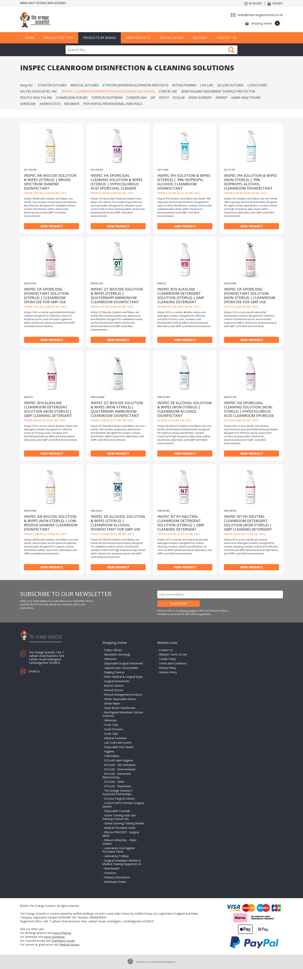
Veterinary (110, 720)
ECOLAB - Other (114, 781)
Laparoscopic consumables (121, 668)
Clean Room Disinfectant (119, 708)
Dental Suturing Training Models (124, 823)
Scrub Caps (111, 733)
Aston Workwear (54, 937)
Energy (221, 97)
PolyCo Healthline (36, 97)
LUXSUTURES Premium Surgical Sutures (123, 804)
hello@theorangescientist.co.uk (260, 15)
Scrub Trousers (113, 729)
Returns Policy (168, 672)
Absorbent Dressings (117, 654)
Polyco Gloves (113, 650)
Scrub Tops (111, 725)
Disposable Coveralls (117, 811)
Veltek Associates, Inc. (39, 91)
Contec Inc (168, 91)
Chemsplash (136, 97)
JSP (153, 97)
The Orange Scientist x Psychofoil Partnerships (117, 792)
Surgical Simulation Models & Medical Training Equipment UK (121, 862)
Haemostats (50, 104)
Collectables (111, 756)
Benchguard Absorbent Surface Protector (122, 714)
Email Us (34, 671)
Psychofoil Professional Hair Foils (112, 104)
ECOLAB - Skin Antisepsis (120, 765)
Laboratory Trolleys (116, 856)
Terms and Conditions (173, 663)
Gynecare (28, 104)
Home (29, 38)
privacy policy (188, 610)
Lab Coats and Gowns (118, 742)
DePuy (164, 97)
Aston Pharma (184, 85)
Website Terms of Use (173, 654)
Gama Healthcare (246, 97)
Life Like (206, 85)
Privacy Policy (167, 668)
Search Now (231, 50)
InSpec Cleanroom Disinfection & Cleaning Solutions (108, 91)
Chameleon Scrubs (72, 97)
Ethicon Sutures (52, 85)
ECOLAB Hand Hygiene (118, 760)
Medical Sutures (85, 85)
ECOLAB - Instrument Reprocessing (116, 775)
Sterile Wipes (112, 703)
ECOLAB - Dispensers (117, 786)
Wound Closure (113, 690)
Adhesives (110, 659)
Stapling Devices (114, 672)
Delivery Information (117, 877)
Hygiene (109, 751)
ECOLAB (179, 97)
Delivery (200, 38)
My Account (255, 4)
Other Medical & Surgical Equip (123, 677)
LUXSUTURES (257, 85)
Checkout (277, 4)
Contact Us (227, 38)
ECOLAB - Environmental (119, 769)
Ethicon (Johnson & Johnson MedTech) (135, 85)
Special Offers (171, 38)
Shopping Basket (265, 23)
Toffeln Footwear (107, 97)
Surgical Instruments (117, 681)
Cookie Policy (167, 659)
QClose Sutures (230, 85)
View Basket (111, 868)
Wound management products (123, 694)
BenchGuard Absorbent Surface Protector (218, 91)
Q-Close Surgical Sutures (119, 798)
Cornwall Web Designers (161, 962)
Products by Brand (99, 38)
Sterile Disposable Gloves (120, 699)
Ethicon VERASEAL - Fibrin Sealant (119, 841)
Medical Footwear (115, 738)
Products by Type (58, 38)
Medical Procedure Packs (120, 828)
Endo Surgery (200, 97)
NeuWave (71, 104)
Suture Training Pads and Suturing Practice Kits (118, 817)
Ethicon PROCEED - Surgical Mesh (120, 834)
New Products (138, 38)
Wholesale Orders (115, 882)
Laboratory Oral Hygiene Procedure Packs (118, 849)
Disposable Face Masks (119, 747)
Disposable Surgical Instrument (123, 663)
